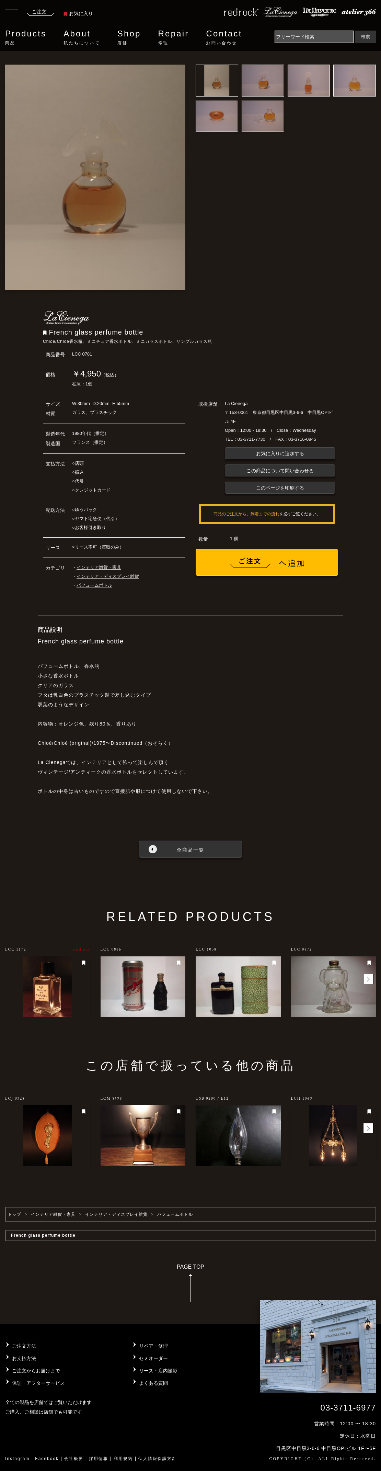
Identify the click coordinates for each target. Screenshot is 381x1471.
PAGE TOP (190, 1285)
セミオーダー (153, 1358)
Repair (173, 37)
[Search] (314, 37)
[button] (368, 979)
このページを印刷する (280, 488)
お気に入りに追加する (280, 453)
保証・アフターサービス (38, 1383)
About (82, 37)
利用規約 (123, 1458)
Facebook (47, 1458)
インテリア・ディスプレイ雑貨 (108, 576)
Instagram (17, 1458)
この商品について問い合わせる (280, 470)
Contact (224, 37)
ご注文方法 (24, 1346)
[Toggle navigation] (11, 14)
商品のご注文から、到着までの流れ (246, 514)
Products (25, 37)
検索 (365, 36)
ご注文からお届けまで (36, 1370)
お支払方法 (24, 1358)
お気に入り (78, 13)
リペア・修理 (153, 1346)
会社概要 (73, 1458)
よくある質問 (153, 1383)
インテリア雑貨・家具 (99, 567)
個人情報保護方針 (157, 1458)
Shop (129, 37)
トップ (14, 1214)
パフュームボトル (94, 585)
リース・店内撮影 (158, 1370)
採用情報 (98, 1458)
